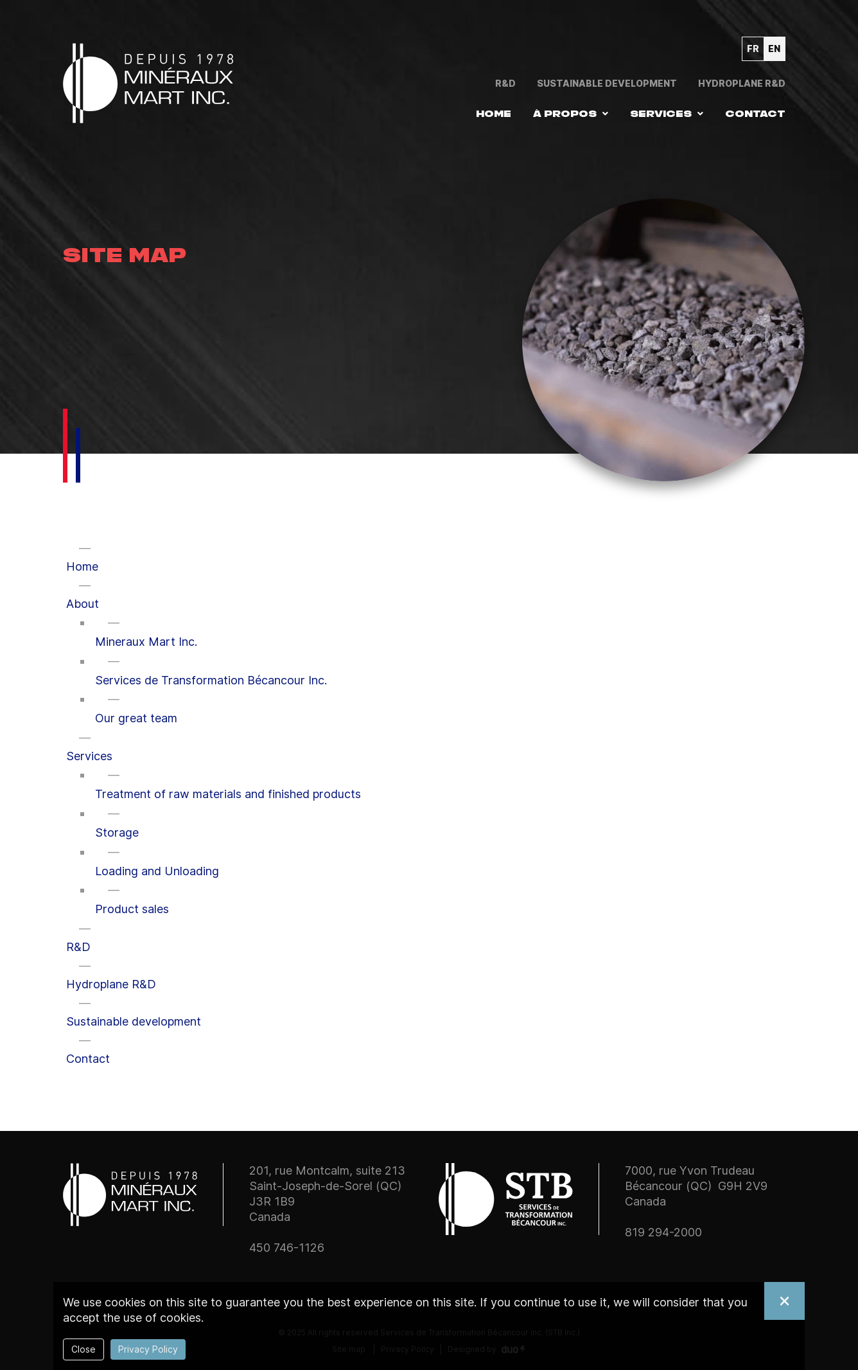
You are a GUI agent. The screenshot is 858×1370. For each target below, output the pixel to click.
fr (753, 48)
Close (83, 1349)
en (774, 48)
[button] (570, 113)
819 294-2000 (663, 1232)
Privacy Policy (148, 1349)
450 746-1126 (286, 1247)
